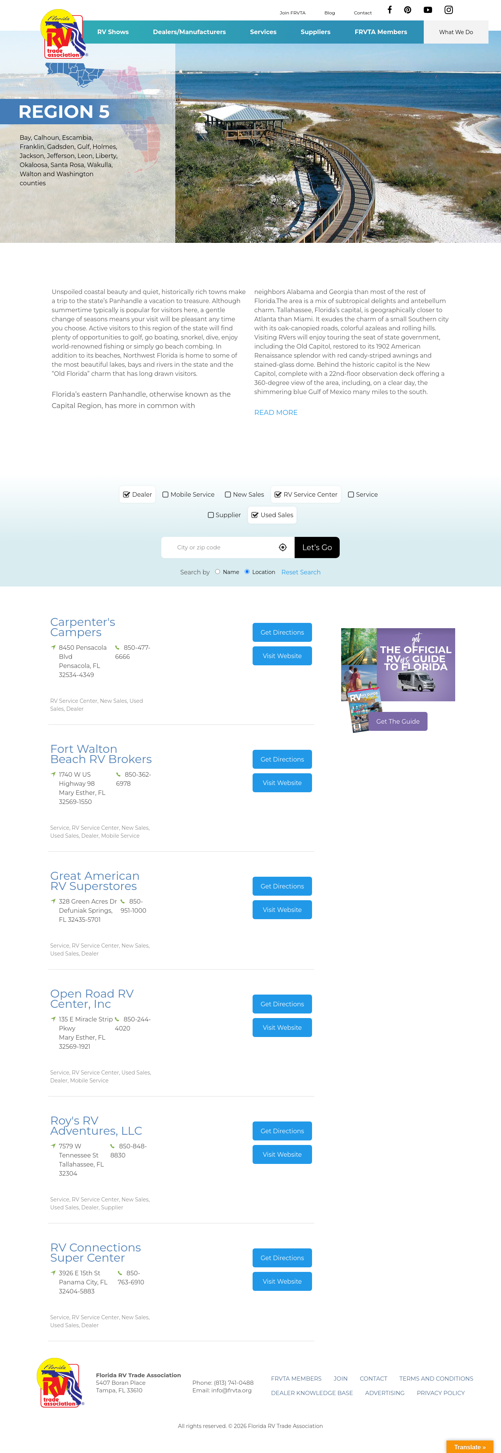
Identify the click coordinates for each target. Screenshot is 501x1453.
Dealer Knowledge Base (312, 1393)
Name (227, 572)
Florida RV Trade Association (65, 34)
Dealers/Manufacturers (189, 32)
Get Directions (282, 632)
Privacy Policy (441, 1393)
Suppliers (315, 32)
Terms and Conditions (436, 1378)
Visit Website (282, 656)
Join (341, 1378)
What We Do (456, 32)
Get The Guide (398, 721)
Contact (363, 12)
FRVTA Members (381, 32)
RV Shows (113, 32)
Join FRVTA (293, 12)
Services (263, 32)
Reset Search (301, 572)
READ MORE (276, 412)
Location (260, 572)
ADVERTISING (385, 1393)
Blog (330, 12)
